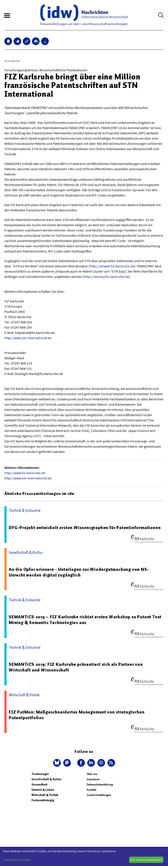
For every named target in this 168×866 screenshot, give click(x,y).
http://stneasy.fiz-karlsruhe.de (106, 276)
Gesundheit (39, 784)
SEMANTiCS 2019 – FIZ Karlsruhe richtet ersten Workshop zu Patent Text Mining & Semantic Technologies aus (85, 620)
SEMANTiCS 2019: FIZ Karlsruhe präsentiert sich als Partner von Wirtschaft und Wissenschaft (76, 667)
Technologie (40, 774)
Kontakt (91, 790)
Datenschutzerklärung (100, 784)
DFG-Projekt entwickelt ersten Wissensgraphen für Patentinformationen (85, 527)
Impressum (93, 779)
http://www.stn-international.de (27, 338)
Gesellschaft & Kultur (46, 779)
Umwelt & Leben (43, 790)
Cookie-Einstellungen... (18, 860)
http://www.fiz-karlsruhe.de (24, 473)
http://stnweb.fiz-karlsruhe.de (112, 266)
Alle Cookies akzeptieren (146, 860)
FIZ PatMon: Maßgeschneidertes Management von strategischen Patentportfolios (76, 715)
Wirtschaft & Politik (45, 795)
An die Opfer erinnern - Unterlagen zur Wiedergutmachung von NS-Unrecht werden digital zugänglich (79, 572)
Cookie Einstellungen (99, 795)
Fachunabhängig (43, 800)
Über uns (92, 774)
